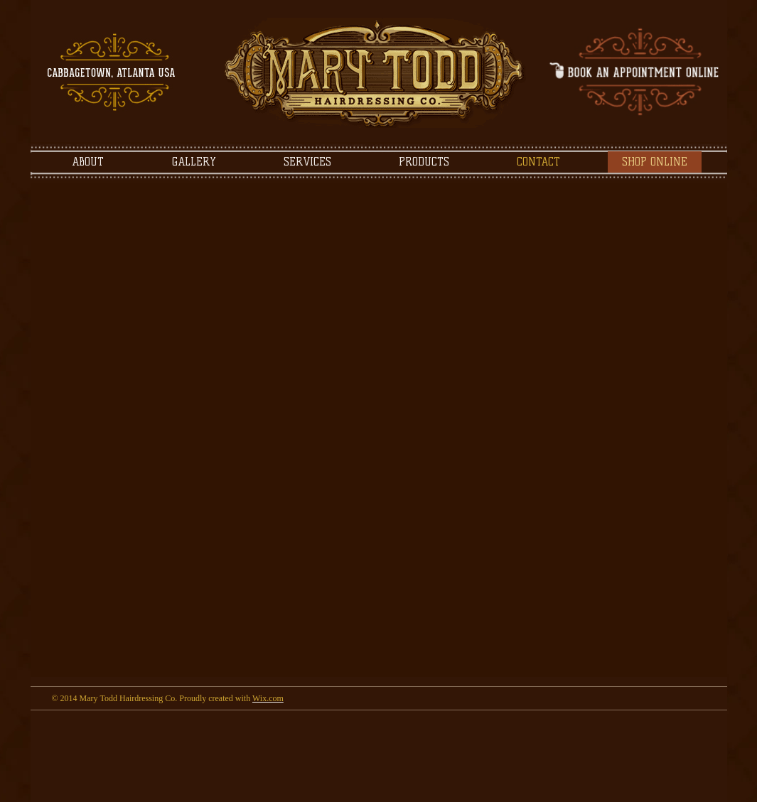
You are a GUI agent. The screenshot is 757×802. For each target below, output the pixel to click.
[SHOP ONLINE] (655, 162)
